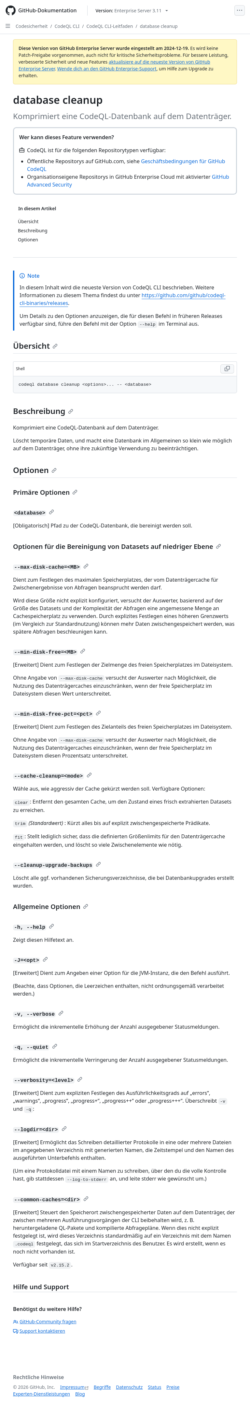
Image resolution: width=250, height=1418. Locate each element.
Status (154, 1387)
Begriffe (102, 1387)
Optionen (35, 470)
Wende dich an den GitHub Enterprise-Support (107, 69)
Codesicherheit (32, 26)
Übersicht (35, 345)
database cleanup (159, 26)
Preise (172, 1387)
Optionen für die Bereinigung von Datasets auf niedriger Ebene (117, 546)
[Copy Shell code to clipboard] (227, 368)
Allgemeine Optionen (50, 906)
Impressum (72, 1387)
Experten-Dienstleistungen (41, 1394)
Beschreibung (43, 411)
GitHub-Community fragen (44, 1321)
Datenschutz (129, 1387)
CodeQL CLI (67, 26)
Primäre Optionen (45, 492)
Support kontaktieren (39, 1331)
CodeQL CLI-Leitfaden (110, 26)
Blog (80, 1394)
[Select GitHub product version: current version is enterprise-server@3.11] (132, 11)
